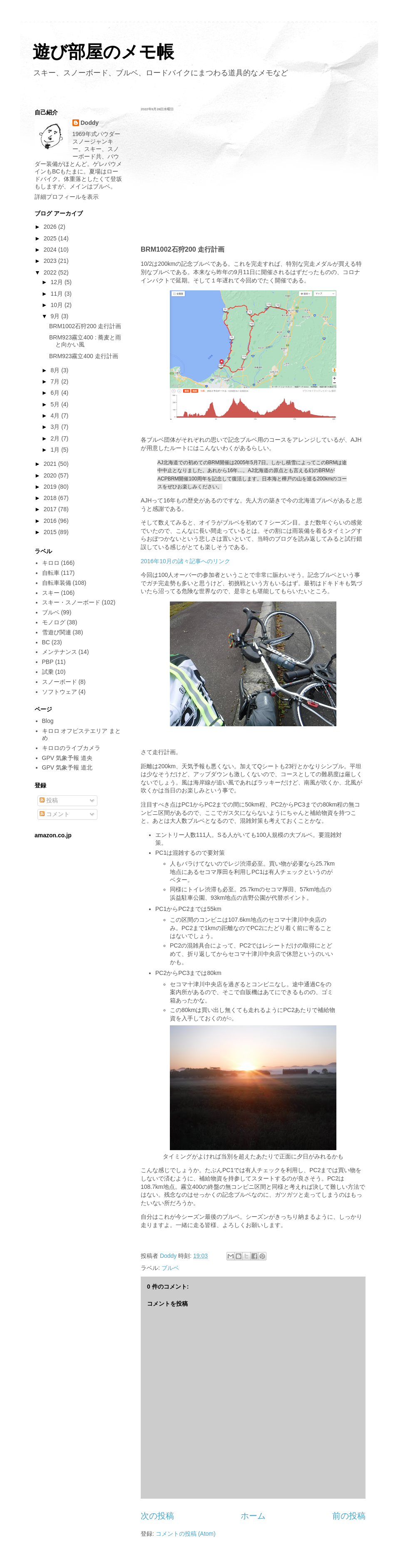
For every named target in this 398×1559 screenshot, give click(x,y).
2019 (51, 486)
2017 (51, 509)
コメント (55, 814)
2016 (51, 520)
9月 (55, 316)
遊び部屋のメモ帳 (103, 52)
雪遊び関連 (56, 632)
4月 (55, 415)
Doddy (90, 122)
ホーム (253, 1515)
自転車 (51, 572)
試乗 (48, 671)
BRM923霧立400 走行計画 (83, 356)
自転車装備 (56, 582)
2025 (51, 238)
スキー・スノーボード (71, 602)
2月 (55, 438)
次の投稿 (157, 1515)
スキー (51, 592)
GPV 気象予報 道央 (67, 758)
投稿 (49, 800)
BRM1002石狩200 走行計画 (85, 326)
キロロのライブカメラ (71, 748)
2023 (51, 260)
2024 (51, 249)
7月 (55, 381)
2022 (51, 272)
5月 (55, 404)
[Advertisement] (253, 178)
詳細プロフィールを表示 (67, 196)
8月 (55, 370)
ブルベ (170, 1268)
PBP (48, 661)
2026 (51, 226)
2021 (51, 463)
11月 (57, 293)
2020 (51, 475)
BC (46, 642)
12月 (57, 282)
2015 (51, 532)
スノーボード (59, 681)
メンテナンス (59, 651)
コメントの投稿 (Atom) (186, 1533)
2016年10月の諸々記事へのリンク (185, 561)
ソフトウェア (59, 691)
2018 (51, 498)
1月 (55, 449)
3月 (55, 426)
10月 (57, 305)
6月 (55, 392)
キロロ (51, 562)
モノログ (53, 622)
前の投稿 (349, 1515)
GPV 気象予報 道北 (67, 767)
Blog (48, 721)
